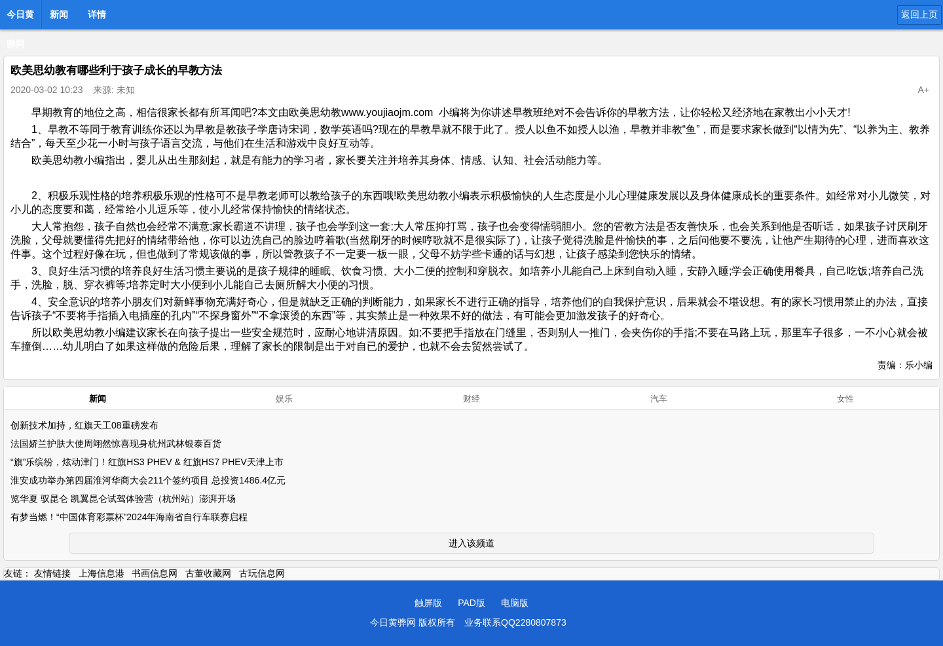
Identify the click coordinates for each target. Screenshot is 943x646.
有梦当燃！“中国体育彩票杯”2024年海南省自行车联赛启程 (129, 517)
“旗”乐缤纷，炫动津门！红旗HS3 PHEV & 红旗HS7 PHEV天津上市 (147, 462)
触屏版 (428, 603)
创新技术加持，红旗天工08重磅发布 (84, 425)
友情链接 (52, 573)
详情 (97, 14)
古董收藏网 (208, 573)
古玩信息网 (262, 573)
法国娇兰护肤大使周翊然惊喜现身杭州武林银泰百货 (115, 443)
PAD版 (471, 603)
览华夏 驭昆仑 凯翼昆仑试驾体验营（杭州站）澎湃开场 (123, 498)
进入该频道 (471, 543)
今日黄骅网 (20, 18)
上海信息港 (101, 573)
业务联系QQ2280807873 (515, 622)
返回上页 (919, 14)
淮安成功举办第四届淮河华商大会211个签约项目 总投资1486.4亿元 (148, 480)
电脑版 (514, 603)
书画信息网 (154, 573)
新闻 (59, 14)
